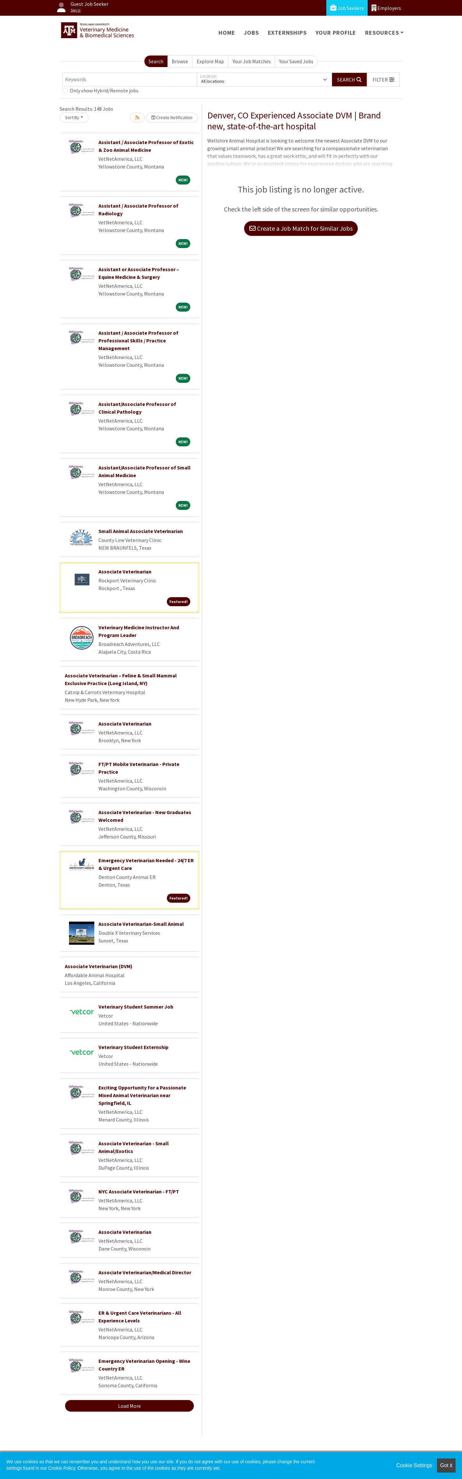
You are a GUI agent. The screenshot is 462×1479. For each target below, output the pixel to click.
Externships (287, 32)
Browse (180, 61)
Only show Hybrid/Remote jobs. (104, 90)
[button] (383, 80)
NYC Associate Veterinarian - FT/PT (138, 1191)
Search (156, 61)
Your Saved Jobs (296, 61)
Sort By (72, 117)
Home (226, 32)
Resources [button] (382, 32)
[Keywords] (129, 80)
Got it (446, 1465)
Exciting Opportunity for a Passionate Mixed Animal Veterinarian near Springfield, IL (142, 1095)
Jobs (251, 32)
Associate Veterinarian (124, 571)
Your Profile (336, 32)
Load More (129, 1406)
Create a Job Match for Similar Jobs (301, 228)
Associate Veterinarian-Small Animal (141, 924)
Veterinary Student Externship (133, 1047)
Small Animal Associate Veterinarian (140, 531)
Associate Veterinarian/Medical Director (144, 1272)
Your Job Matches (252, 61)
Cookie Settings (414, 1465)
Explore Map (210, 61)
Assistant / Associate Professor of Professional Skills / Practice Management (138, 340)
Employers (386, 8)
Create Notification (172, 117)
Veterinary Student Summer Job (135, 1006)
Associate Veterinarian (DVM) (99, 966)
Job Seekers (347, 8)
